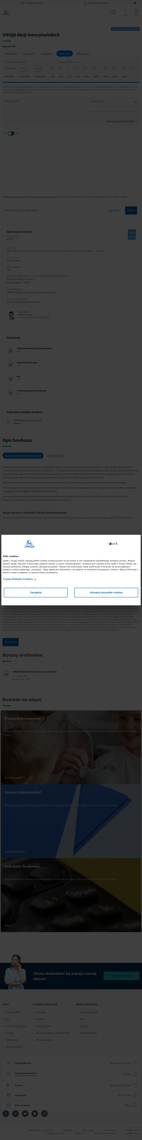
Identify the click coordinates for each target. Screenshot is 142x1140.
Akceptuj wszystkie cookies (106, 592)
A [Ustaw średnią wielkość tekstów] (114, 543)
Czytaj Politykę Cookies (18, 579)
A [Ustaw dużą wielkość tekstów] (116, 543)
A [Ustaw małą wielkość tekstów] (112, 544)
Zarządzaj (35, 592)
